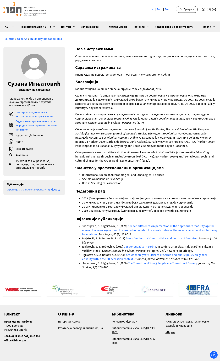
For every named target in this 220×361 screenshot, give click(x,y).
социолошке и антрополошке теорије (35, 166)
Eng (167, 9)
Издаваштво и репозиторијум (176, 26)
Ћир (159, 9)
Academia (21, 155)
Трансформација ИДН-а (38, 26)
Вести (209, 26)
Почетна (8, 39)
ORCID (19, 142)
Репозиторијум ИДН (124, 321)
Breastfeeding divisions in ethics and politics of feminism (161, 238)
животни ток (24, 161)
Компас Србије (117, 26)
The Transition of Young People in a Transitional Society (162, 263)
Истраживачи (92, 26)
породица (22, 164)
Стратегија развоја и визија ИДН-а (80, 328)
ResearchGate (24, 148)
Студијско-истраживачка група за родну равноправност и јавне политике (36, 125)
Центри (68, 26)
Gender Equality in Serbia (140, 246)
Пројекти (141, 26)
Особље (22, 39)
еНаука (170, 332)
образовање (41, 161)
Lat (153, 9)
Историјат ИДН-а (69, 321)
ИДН (9, 26)
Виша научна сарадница (46, 39)
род (32, 164)
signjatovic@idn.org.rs (29, 135)
